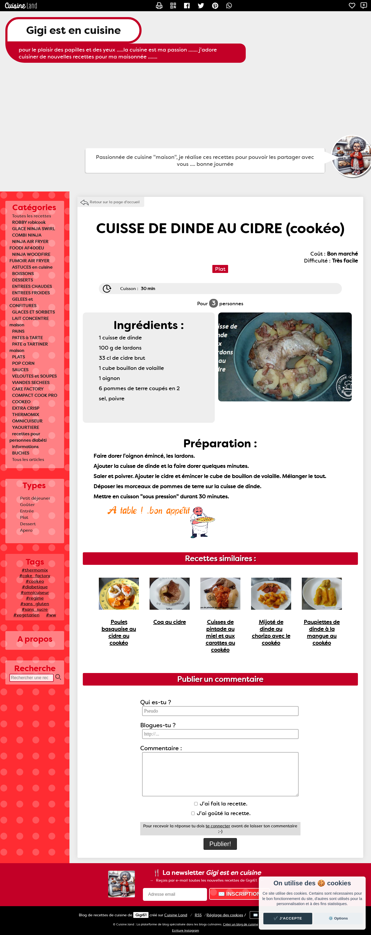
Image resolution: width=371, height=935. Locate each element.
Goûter (27, 504)
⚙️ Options (338, 918)
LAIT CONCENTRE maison (29, 322)
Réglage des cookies (224, 915)
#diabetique (35, 587)
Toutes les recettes (31, 216)
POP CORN (23, 363)
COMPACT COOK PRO (34, 395)
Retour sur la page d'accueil (115, 201)
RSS (198, 915)
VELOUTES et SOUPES (34, 376)
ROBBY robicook (29, 222)
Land (175, 915)
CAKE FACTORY (28, 389)
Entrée (27, 511)
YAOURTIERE (25, 427)
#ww (51, 615)
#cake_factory (34, 575)
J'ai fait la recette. (220, 803)
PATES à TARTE (27, 338)
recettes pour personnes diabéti (27, 437)
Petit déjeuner (35, 498)
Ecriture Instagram (185, 930)
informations (25, 446)
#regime (35, 598)
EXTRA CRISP (25, 408)
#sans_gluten (34, 604)
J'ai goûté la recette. (221, 813)
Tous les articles (28, 459)
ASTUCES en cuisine (32, 267)
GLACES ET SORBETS (33, 312)
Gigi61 (140, 915)
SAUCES (20, 370)
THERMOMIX (25, 414)
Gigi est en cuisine (73, 30)
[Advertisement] (185, 105)
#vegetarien (26, 615)
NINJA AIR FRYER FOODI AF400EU (28, 245)
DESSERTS (22, 280)
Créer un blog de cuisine (240, 924)
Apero (26, 530)
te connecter (218, 826)
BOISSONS (23, 273)
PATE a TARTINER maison (28, 347)
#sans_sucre (35, 609)
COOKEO (21, 402)
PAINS (18, 331)
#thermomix (35, 570)
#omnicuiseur (35, 592)
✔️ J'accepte (288, 918)
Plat (24, 517)
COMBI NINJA (26, 235)
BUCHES (20, 453)
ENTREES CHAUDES (32, 286)
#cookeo (35, 581)
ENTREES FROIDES (31, 293)
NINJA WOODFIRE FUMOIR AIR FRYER (29, 258)
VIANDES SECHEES (30, 382)
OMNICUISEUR (27, 421)
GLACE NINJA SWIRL (33, 229)
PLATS (18, 357)
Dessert (28, 524)
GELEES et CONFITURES (22, 302)
